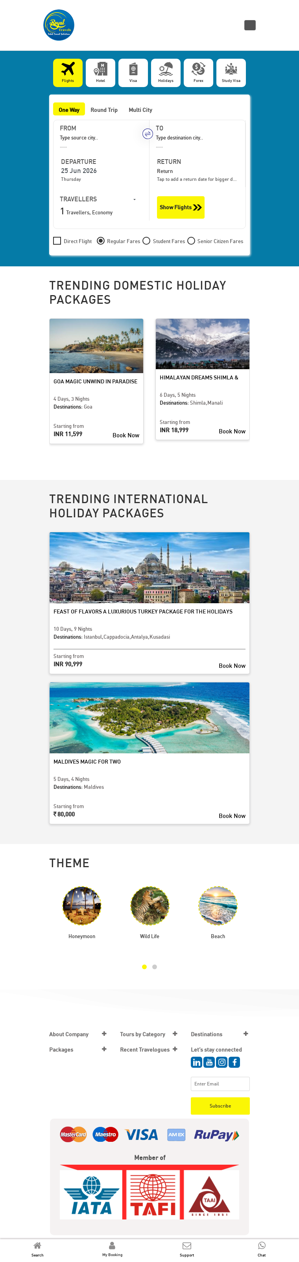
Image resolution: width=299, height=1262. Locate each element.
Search (37, 1255)
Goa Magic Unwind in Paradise (95, 381)
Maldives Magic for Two (87, 761)
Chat (262, 1255)
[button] (144, 967)
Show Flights (181, 207)
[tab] (68, 73)
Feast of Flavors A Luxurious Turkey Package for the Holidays (143, 611)
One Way (69, 109)
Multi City (140, 109)
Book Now (126, 435)
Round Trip (104, 109)
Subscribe (220, 1106)
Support (187, 1255)
